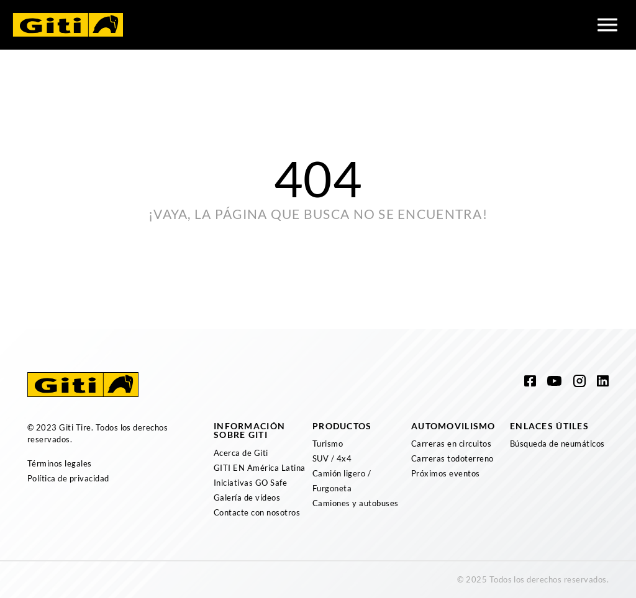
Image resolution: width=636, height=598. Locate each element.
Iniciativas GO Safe (250, 483)
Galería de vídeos (247, 497)
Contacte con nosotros (257, 512)
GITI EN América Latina (260, 468)
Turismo (327, 443)
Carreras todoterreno (452, 458)
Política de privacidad (68, 478)
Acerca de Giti (241, 453)
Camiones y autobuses (355, 503)
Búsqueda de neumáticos (557, 443)
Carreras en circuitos (451, 443)
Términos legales (59, 463)
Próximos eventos (445, 473)
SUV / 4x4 (332, 458)
